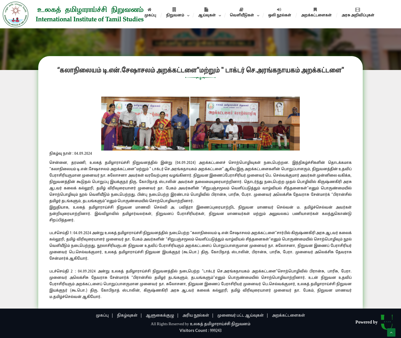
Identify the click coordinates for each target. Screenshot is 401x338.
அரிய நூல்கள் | (198, 315)
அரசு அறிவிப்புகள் (358, 12)
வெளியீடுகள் (242, 12)
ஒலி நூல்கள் (279, 12)
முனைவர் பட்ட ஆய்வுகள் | (242, 315)
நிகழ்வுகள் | (129, 315)
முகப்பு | (104, 315)
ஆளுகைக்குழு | (162, 315)
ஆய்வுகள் (207, 12)
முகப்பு (150, 12)
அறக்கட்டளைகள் (316, 12)
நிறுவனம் (175, 12)
